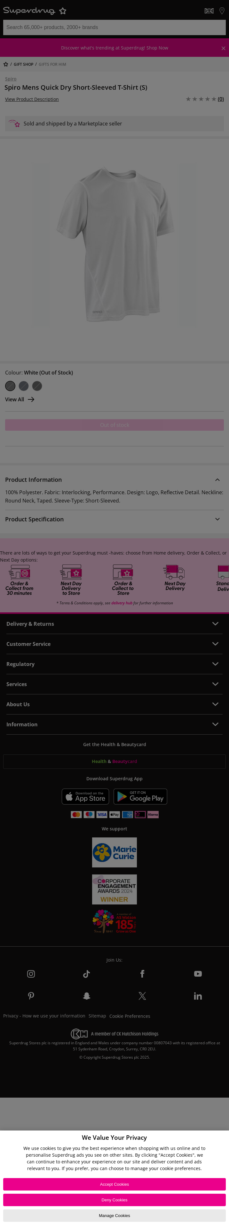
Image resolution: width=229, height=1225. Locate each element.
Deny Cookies (115, 1200)
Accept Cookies (114, 1184)
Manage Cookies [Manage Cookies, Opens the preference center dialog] (114, 1215)
